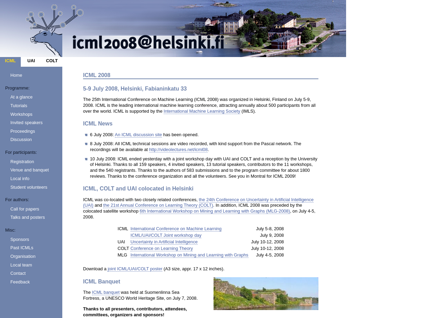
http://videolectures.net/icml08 (178, 149)
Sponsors (19, 239)
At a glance (21, 97)
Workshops (21, 114)
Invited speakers (26, 122)
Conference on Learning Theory (161, 248)
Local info (19, 178)
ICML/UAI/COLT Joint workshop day (165, 235)
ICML (10, 60)
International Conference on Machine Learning (176, 228)
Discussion (21, 139)
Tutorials (18, 105)
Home (16, 75)
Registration (22, 161)
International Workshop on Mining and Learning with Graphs (189, 255)
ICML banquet (106, 292)
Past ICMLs (21, 247)
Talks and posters (27, 217)
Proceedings (22, 131)
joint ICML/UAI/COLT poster (135, 268)
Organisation (23, 256)
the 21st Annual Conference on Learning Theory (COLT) (158, 205)
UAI (31, 60)
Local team (21, 265)
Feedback (20, 281)
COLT (52, 60)
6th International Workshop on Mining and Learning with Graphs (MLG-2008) (215, 211)
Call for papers (24, 209)
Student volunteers (28, 187)
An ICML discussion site (138, 134)
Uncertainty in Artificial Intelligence (164, 241)
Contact (18, 273)
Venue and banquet (29, 169)
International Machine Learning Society (202, 111)
